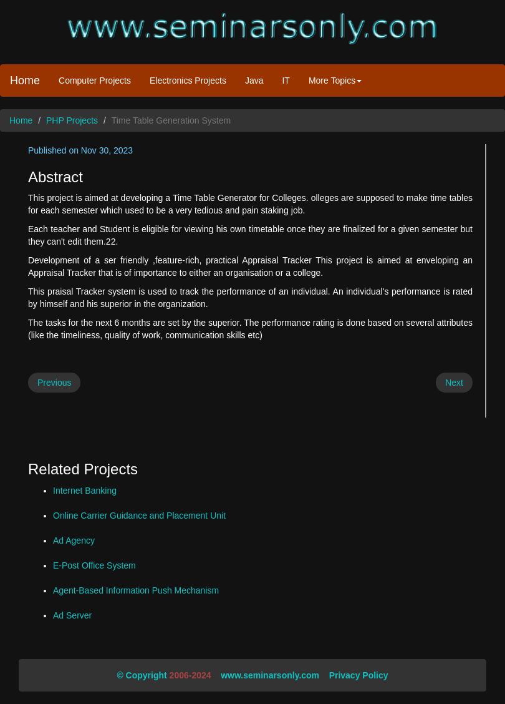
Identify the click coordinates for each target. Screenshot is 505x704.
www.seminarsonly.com (270, 675)
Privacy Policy (358, 675)
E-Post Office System (94, 565)
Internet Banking (85, 491)
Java (254, 81)
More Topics (335, 81)
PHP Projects (72, 120)
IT (285, 81)
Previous (54, 383)
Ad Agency (74, 540)
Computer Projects (95, 81)
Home (25, 80)
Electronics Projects (188, 81)
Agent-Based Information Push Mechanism (136, 590)
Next (454, 383)
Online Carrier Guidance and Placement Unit (139, 516)
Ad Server (72, 615)
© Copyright (141, 675)
